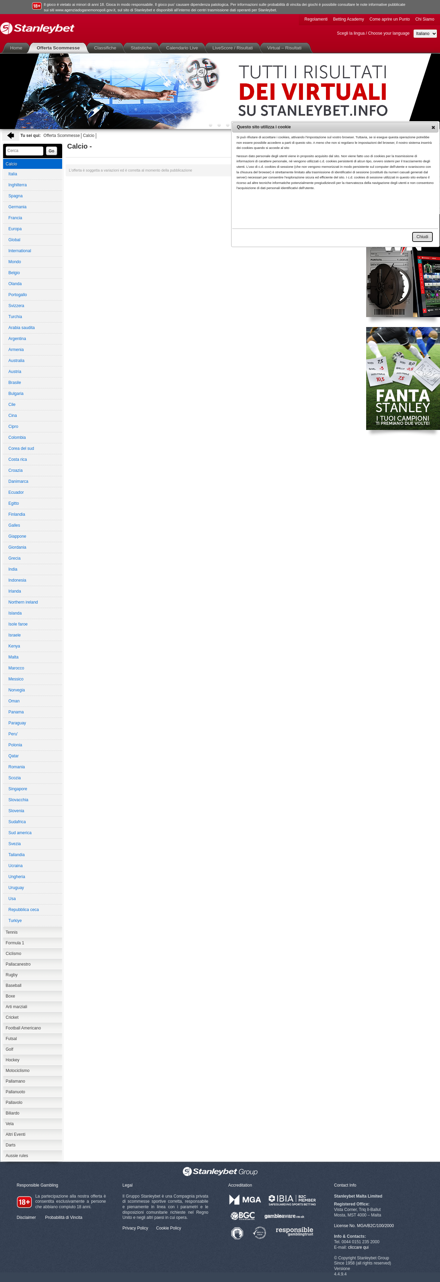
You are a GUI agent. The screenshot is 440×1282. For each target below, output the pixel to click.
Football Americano (23, 1028)
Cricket (12, 1017)
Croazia (16, 470)
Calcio (88, 135)
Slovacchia (19, 799)
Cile (12, 404)
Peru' (13, 734)
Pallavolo (14, 1102)
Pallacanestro (18, 964)
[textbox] (24, 151)
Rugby (12, 974)
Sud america (20, 832)
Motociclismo (18, 1070)
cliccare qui (358, 1247)
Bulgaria (16, 393)
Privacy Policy (135, 1228)
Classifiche (106, 48)
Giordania (17, 547)
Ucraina (16, 865)
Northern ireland (23, 602)
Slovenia (16, 810)
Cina (13, 415)
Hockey (13, 1060)
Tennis (12, 932)
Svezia (15, 843)
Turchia (15, 316)
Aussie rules (17, 1155)
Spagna (16, 196)
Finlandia (17, 514)
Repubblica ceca (24, 909)
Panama (16, 712)
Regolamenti (315, 19)
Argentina (17, 338)
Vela (10, 1123)
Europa (15, 228)
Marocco (16, 668)
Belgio (14, 272)
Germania (18, 207)
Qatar (14, 756)
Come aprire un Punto (390, 19)
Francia (15, 217)
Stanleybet (37, 28)
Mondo (15, 261)
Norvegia (17, 690)
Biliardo (13, 1113)
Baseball (14, 985)
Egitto (14, 503)
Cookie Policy (168, 1228)
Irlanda (15, 591)
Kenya (14, 646)
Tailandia (17, 854)
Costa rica (18, 459)
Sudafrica (17, 821)
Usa (12, 898)
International (20, 250)
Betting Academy (348, 19)
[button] (433, 127)
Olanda (15, 283)
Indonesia (17, 580)
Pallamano (15, 1081)
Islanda (15, 613)
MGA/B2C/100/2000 (375, 1225)
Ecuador (16, 492)
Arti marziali (16, 1006)
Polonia (15, 745)
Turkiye (15, 920)
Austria (15, 371)
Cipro (14, 426)
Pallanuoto (15, 1091)
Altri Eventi (15, 1134)
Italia (13, 174)
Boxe (10, 996)
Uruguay (16, 887)
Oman (14, 701)
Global (15, 239)
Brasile (15, 382)
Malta (14, 657)
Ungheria (17, 876)
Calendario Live (183, 48)
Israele (15, 635)
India (13, 569)
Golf (9, 1049)
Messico (16, 679)
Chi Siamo (424, 19)
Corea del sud (21, 448)
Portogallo (18, 294)
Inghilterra (18, 185)
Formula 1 (15, 943)
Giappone (17, 536)
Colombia (17, 437)
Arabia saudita (22, 327)
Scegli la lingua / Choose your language (373, 33)
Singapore (18, 788)
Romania (17, 767)
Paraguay (17, 723)
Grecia (15, 558)
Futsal (11, 1038)
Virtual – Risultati (285, 48)
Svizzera (16, 305)
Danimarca (19, 481)
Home (17, 48)
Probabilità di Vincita (63, 1217)
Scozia (15, 778)
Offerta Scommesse (59, 48)
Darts (11, 1145)
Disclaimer (26, 1217)
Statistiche (142, 48)
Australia (17, 360)
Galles (14, 525)
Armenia (16, 349)
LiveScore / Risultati (234, 48)
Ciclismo (13, 953)
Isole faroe (18, 624)
